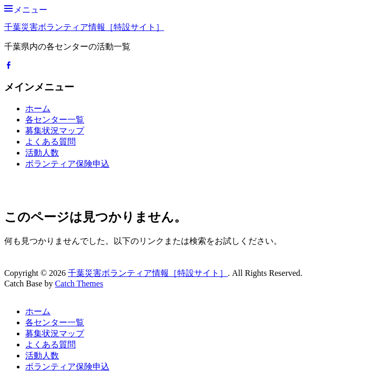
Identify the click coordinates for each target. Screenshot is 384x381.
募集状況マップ (54, 130)
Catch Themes (79, 283)
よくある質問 (50, 141)
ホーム (37, 108)
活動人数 (42, 152)
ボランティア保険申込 (67, 163)
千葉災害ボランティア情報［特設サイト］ (84, 27)
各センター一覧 (54, 119)
